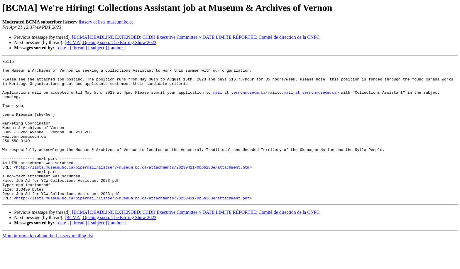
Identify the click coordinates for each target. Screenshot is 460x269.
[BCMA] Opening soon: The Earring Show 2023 (110, 42)
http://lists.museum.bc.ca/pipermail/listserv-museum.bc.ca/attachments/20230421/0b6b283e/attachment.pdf (133, 226)
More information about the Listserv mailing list (47, 263)
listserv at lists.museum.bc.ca (106, 21)
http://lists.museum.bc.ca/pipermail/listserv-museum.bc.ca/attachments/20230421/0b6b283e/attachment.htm (133, 189)
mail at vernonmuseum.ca (239, 99)
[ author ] (117, 47)
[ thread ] (78, 47)
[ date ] (62, 47)
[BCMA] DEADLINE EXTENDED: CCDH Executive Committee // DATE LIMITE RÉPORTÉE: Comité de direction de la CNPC (195, 37)
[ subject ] (97, 47)
